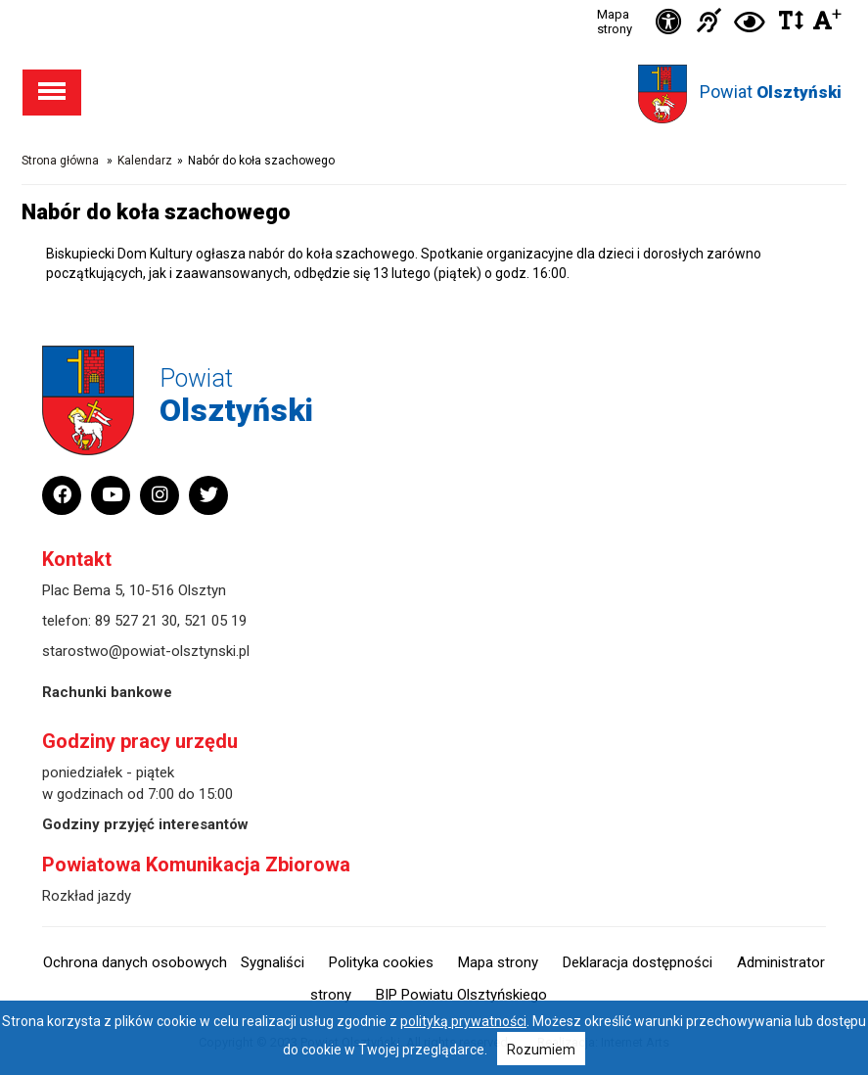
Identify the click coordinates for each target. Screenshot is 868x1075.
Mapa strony (614, 21)
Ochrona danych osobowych (135, 962)
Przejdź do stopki (434, 0)
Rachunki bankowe (107, 692)
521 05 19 (215, 621)
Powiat (771, 91)
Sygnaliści (272, 962)
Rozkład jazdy (86, 896)
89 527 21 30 (136, 621)
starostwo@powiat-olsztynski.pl (146, 651)
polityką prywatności (463, 1021)
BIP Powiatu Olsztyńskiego (461, 995)
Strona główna (60, 160)
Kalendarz (144, 160)
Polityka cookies (381, 962)
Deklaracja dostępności (637, 962)
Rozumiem (541, 1049)
